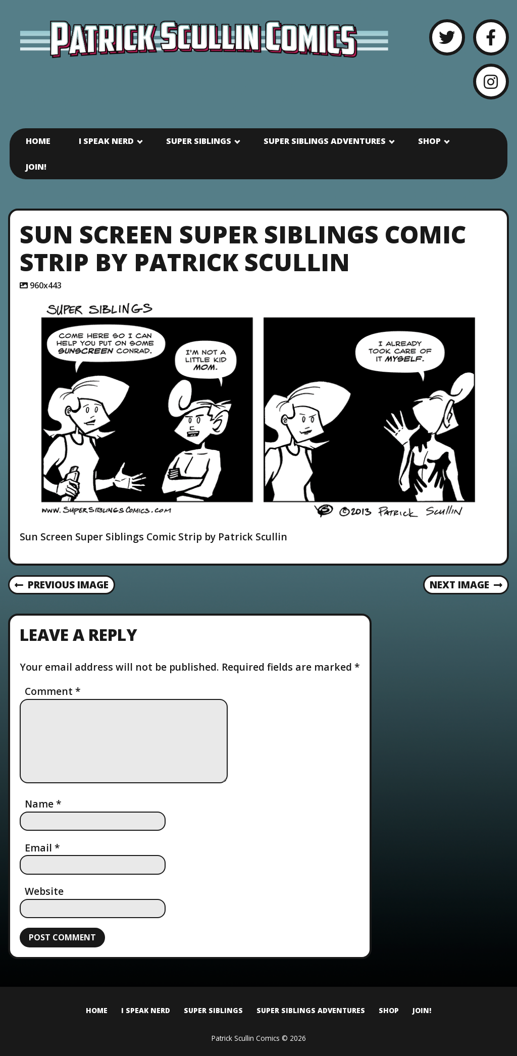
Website (44, 891)
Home (38, 140)
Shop (429, 140)
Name (43, 804)
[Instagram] (491, 81)
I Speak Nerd (106, 140)
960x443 (46, 285)
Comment (53, 691)
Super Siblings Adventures (325, 140)
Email (42, 847)
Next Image (466, 584)
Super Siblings (198, 140)
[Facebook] (491, 37)
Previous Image (62, 584)
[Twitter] (447, 37)
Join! (36, 166)
